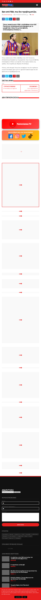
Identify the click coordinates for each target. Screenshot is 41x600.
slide (32, 14)
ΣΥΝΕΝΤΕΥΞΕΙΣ (21, 536)
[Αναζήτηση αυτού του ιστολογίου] (8, 492)
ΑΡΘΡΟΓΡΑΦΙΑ (35, 534)
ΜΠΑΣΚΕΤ (11, 534)
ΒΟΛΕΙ (23, 534)
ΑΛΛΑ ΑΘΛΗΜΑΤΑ (12, 536)
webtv (26, 536)
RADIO (30, 536)
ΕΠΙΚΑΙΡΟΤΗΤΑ (18, 534)
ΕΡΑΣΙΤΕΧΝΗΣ (5, 538)
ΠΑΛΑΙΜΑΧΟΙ (18, 538)
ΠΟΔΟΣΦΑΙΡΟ (5, 534)
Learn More (18, 597)
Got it (25, 597)
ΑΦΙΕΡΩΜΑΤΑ (5, 536)
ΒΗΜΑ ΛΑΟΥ (11, 538)
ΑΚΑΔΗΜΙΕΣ (28, 534)
